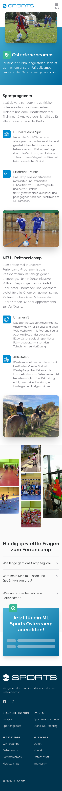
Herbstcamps (11, 763)
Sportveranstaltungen (47, 719)
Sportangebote (12, 725)
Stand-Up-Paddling (46, 725)
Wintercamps (11, 743)
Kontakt (38, 750)
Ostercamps (10, 750)
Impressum (40, 763)
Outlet (37, 743)
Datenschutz (41, 757)
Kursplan (8, 719)
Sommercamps (12, 757)
